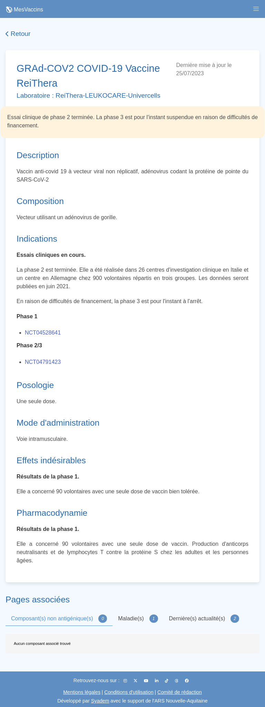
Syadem (100, 701)
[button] (256, 9)
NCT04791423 (43, 362)
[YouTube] (146, 681)
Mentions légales (81, 692)
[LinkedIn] (157, 681)
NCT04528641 (43, 333)
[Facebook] (187, 681)
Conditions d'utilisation (129, 692)
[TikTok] (167, 681)
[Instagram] (126, 681)
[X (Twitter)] (136, 681)
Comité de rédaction (179, 692)
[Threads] (177, 681)
